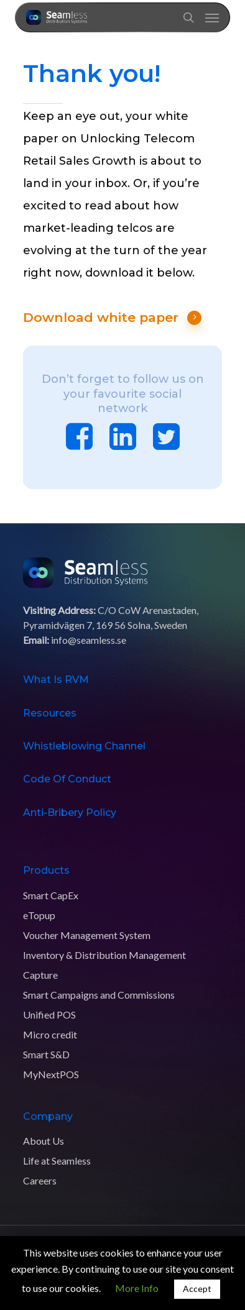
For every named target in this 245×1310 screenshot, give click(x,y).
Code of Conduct (67, 779)
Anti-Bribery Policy (69, 812)
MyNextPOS (51, 1074)
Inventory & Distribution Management (104, 955)
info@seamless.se (88, 640)
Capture (40, 975)
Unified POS (49, 1014)
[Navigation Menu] (212, 17)
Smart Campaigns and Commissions (99, 995)
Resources (49, 713)
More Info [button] (137, 1288)
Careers (40, 1180)
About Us (43, 1141)
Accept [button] (197, 1288)
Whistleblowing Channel (84, 746)
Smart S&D (46, 1054)
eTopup (39, 915)
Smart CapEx (50, 895)
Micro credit (50, 1034)
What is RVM (56, 679)
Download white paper (112, 317)
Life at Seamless (57, 1160)
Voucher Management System (86, 935)
